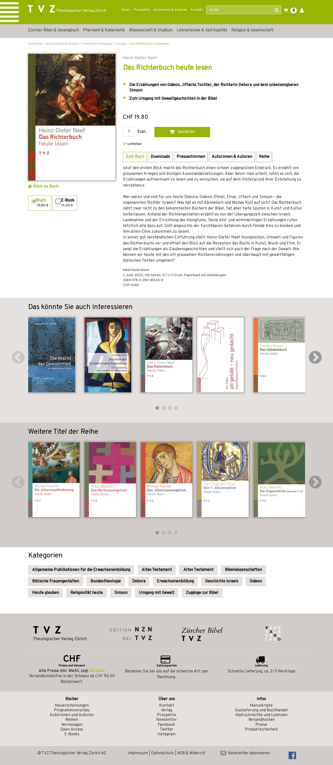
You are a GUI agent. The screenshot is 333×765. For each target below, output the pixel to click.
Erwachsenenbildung (175, 581)
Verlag (166, 710)
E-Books (71, 734)
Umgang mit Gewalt (156, 592)
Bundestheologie (106, 581)
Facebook (166, 724)
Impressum (138, 753)
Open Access (71, 729)
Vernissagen (71, 724)
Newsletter (166, 719)
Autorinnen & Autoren (170, 10)
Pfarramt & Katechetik (104, 30)
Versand (97, 670)
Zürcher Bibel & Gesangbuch (53, 30)
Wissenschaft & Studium (151, 30)
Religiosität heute (86, 592)
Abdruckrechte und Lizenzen (261, 715)
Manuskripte (261, 705)
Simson (120, 592)
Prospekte (141, 10)
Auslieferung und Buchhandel (261, 710)
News (125, 10)
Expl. (141, 131)
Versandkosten (261, 719)
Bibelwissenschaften (243, 569)
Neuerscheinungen (72, 705)
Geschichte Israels (221, 581)
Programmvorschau (72, 710)
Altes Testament (157, 569)
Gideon (256, 581)
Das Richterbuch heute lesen (149, 44)
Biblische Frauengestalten (55, 581)
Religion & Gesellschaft (252, 30)
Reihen (71, 719)
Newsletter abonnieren (245, 753)
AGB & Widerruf (191, 753)
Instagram (166, 734)
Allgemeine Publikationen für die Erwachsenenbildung (81, 569)
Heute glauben (45, 592)
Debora (138, 581)
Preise (261, 724)
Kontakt (197, 10)
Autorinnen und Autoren (72, 715)
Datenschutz (162, 753)
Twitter (166, 729)
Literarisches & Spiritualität (202, 30)
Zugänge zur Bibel (202, 592)
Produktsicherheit (261, 729)
